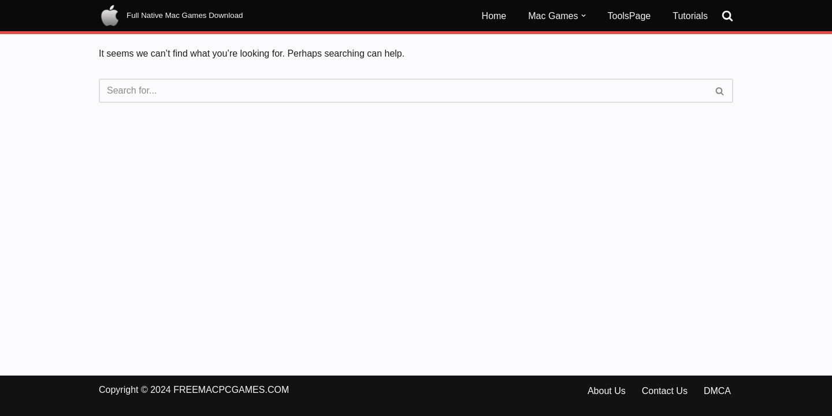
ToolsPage (629, 16)
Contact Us (665, 391)
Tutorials (690, 16)
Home (494, 16)
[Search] (727, 15)
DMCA (717, 391)
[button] (583, 15)
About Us (607, 391)
